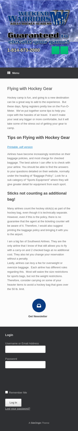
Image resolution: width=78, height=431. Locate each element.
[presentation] (36, 380)
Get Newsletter (39, 316)
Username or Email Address (22, 343)
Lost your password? (17, 408)
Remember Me (16, 392)
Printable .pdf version (20, 147)
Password (11, 358)
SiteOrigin (36, 423)
